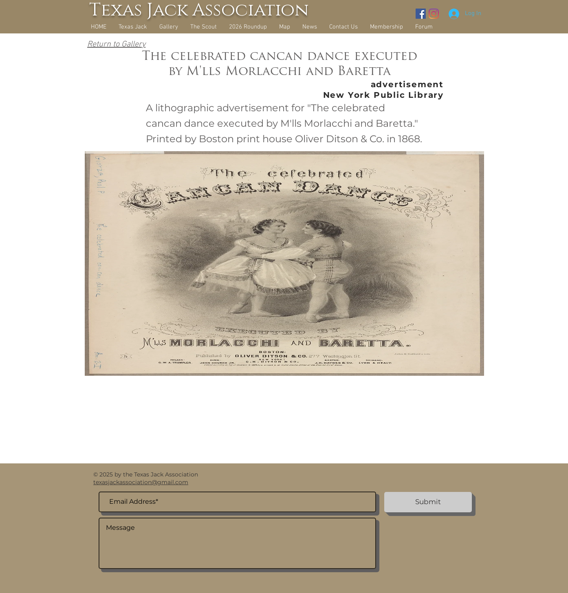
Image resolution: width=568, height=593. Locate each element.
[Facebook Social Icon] (421, 14)
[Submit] (428, 502)
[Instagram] (434, 14)
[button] (168, 27)
